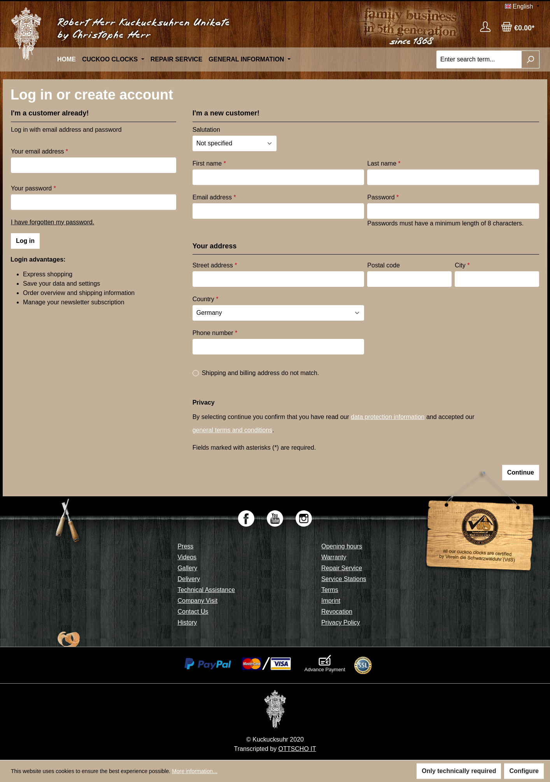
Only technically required (459, 771)
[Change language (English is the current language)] (522, 6)
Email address (214, 197)
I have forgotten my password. (52, 222)
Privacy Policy (340, 622)
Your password (33, 188)
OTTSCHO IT (297, 748)
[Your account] (485, 26)
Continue (520, 472)
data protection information (387, 417)
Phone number (215, 333)
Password (383, 197)
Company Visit (197, 600)
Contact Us (192, 611)
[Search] (530, 59)
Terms (329, 589)
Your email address (39, 151)
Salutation (206, 129)
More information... (194, 771)
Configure (524, 771)
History (187, 622)
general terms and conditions (232, 430)
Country (206, 299)
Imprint (330, 600)
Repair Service (341, 568)
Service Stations (343, 579)
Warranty (333, 557)
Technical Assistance (206, 589)
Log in (25, 240)
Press (185, 546)
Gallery (187, 568)
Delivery (188, 579)
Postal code (383, 265)
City (462, 265)
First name (209, 163)
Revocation (336, 611)
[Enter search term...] (479, 59)
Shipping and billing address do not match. (260, 373)
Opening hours (341, 546)
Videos (186, 557)
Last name (383, 163)
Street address (215, 265)
